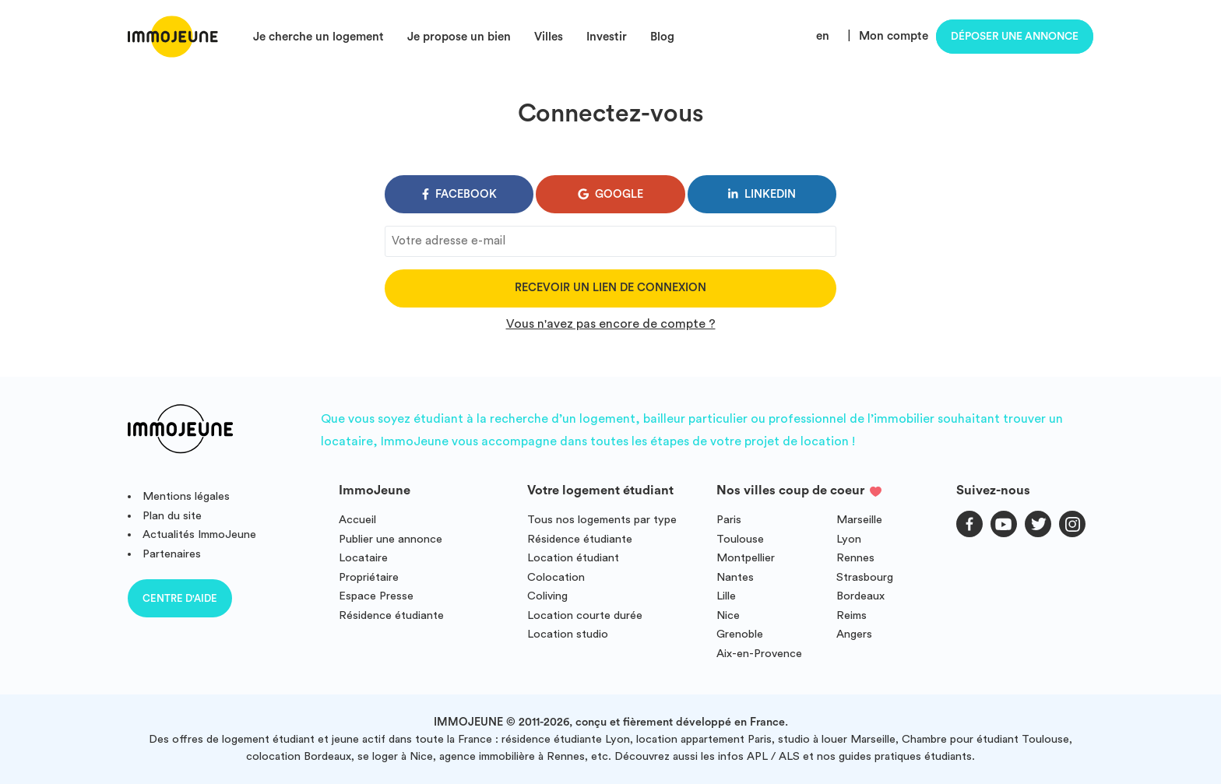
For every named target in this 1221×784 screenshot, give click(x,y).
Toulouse (740, 539)
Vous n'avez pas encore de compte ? (611, 324)
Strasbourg (864, 577)
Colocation (556, 577)
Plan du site (172, 516)
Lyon (848, 539)
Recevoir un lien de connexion (610, 288)
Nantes (735, 577)
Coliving (547, 596)
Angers (854, 634)
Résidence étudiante (391, 615)
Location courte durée (584, 615)
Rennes (855, 558)
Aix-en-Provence (759, 653)
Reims (851, 615)
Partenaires (172, 554)
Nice (728, 615)
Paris (728, 520)
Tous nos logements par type (602, 520)
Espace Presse (376, 596)
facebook (459, 194)
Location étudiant (573, 558)
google (610, 194)
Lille (726, 596)
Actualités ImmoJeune (199, 534)
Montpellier (745, 558)
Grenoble (739, 634)
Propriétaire (369, 577)
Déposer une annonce (1014, 36)
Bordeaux (860, 596)
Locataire (363, 558)
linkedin (762, 194)
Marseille (859, 520)
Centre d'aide (180, 598)
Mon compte (893, 36)
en (822, 36)
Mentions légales (186, 496)
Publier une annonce (390, 539)
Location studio (567, 634)
